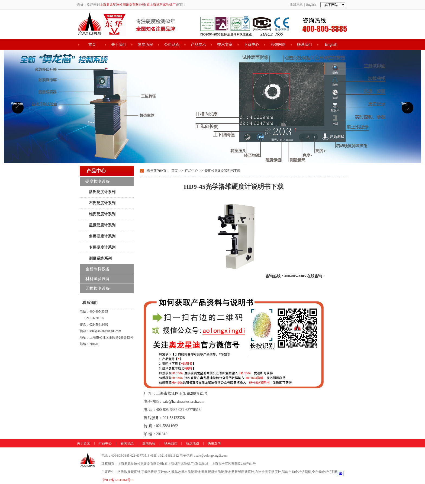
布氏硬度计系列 (102, 203)
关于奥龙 (83, 443)
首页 (92, 44)
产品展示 (198, 44)
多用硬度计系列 (102, 236)
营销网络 (278, 44)
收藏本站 (296, 5)
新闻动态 (127, 443)
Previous (17, 103)
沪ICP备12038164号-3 (118, 480)
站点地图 (192, 443)
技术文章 (225, 44)
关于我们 (118, 44)
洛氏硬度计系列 (102, 192)
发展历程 (145, 44)
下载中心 (251, 44)
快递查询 (214, 443)
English (311, 5)
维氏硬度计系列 (102, 214)
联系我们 (304, 44)
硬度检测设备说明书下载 (222, 171)
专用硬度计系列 (102, 247)
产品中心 (191, 171)
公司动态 (171, 44)
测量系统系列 (100, 258)
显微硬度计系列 (102, 225)
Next (404, 103)
